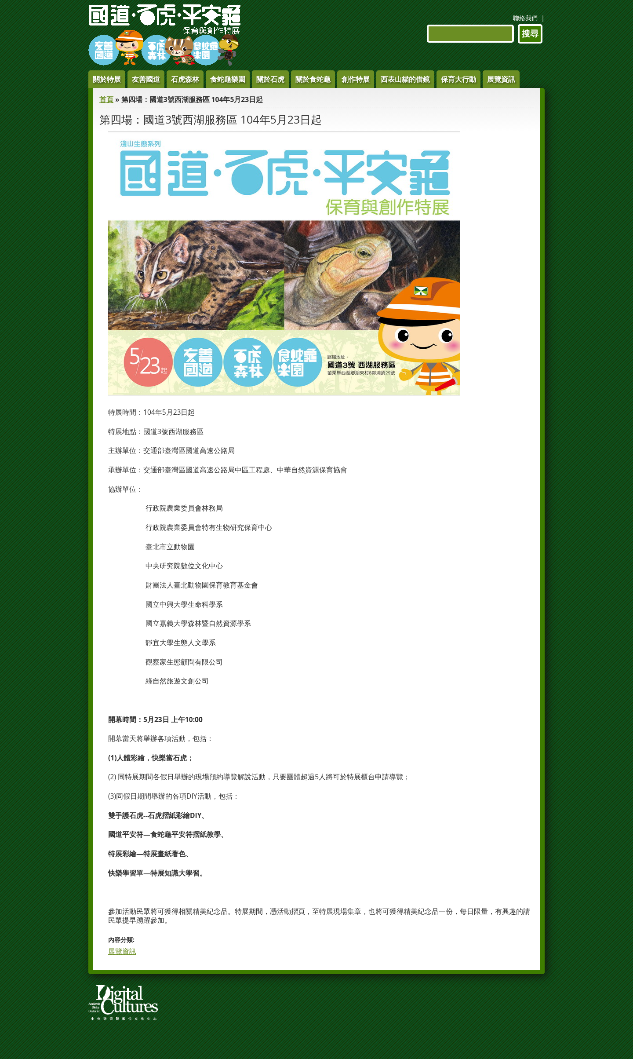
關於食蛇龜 (313, 79)
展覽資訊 (501, 79)
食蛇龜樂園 (227, 79)
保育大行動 (458, 79)
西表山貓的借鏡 (405, 79)
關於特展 (107, 79)
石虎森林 (185, 79)
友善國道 (146, 79)
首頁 (106, 99)
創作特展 (356, 79)
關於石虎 (270, 79)
